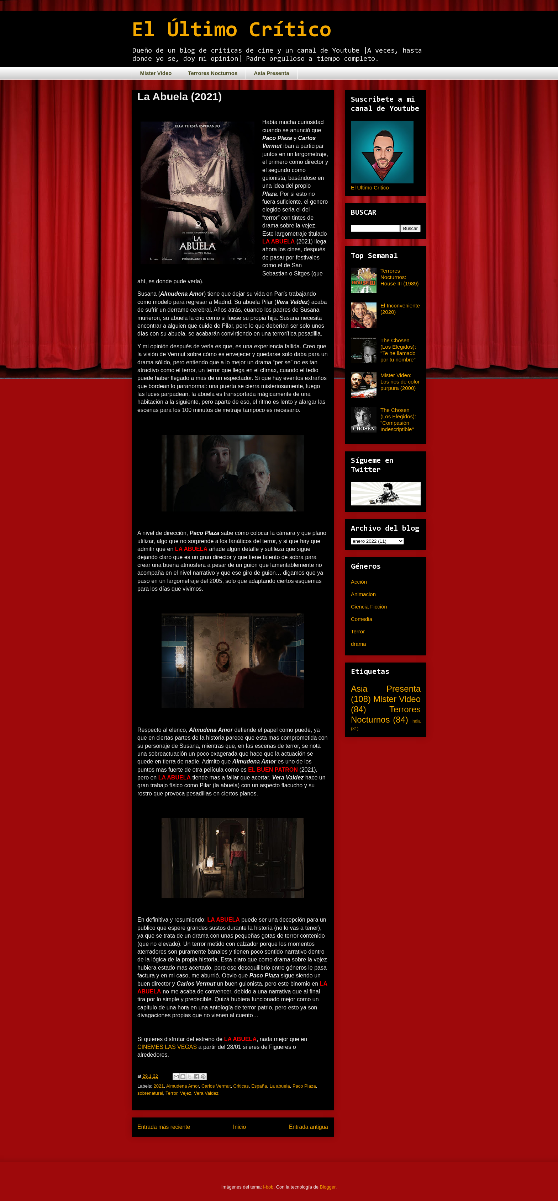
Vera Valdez (206, 1093)
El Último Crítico (231, 31)
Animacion (363, 594)
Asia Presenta (271, 73)
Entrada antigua (308, 1127)
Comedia (361, 619)
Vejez (185, 1093)
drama (358, 644)
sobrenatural (150, 1093)
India (416, 721)
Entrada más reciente (163, 1127)
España (259, 1086)
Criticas (241, 1086)
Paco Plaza (304, 1086)
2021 (159, 1086)
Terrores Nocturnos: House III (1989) (399, 277)
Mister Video (156, 73)
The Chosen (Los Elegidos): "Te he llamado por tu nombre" (398, 350)
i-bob (268, 1187)
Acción (359, 582)
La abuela (280, 1086)
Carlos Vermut (216, 1086)
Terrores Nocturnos (212, 73)
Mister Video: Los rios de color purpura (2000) (400, 381)
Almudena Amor (182, 1086)
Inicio (239, 1127)
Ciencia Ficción (369, 607)
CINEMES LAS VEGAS (167, 1047)
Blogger (328, 1187)
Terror (171, 1093)
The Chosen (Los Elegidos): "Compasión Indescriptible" (398, 419)
